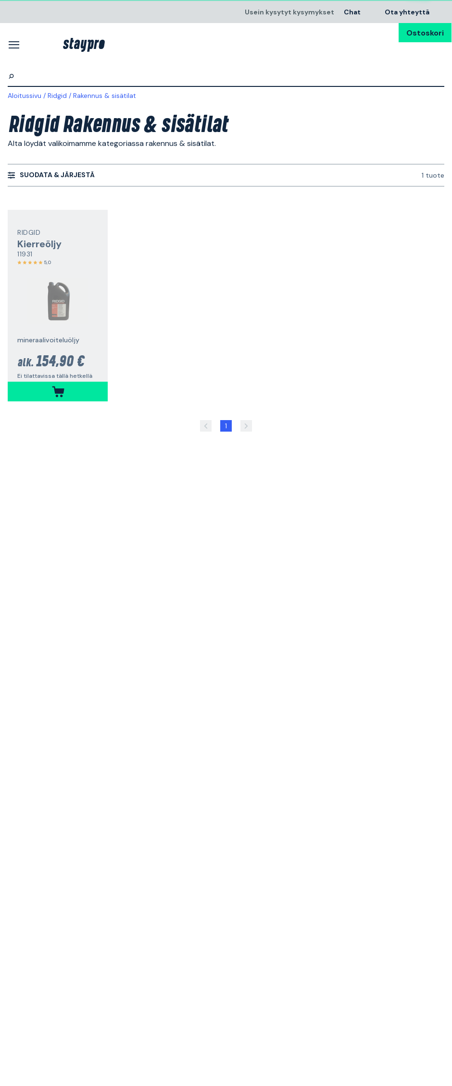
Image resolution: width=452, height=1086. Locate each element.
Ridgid (57, 95)
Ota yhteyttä (407, 11)
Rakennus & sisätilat (104, 95)
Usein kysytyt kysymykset (289, 11)
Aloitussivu (24, 95)
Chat (352, 11)
